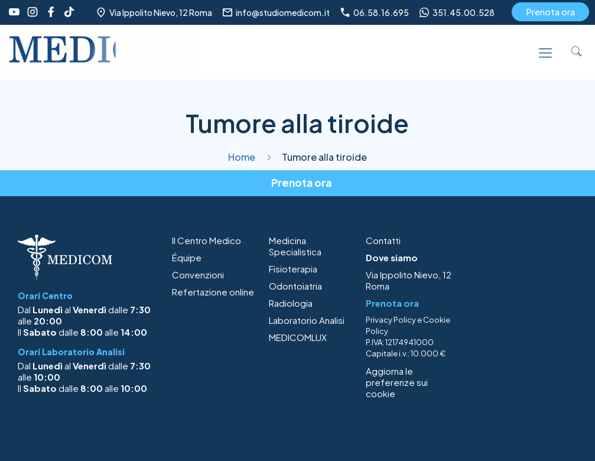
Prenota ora (550, 11)
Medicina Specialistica (295, 246)
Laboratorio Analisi (306, 320)
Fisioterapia (293, 268)
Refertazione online (213, 291)
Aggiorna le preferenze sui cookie (397, 382)
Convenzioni (198, 274)
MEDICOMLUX (298, 337)
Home (241, 157)
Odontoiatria (295, 285)
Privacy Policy (391, 319)
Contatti (383, 240)
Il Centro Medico (206, 240)
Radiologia (291, 303)
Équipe (186, 257)
